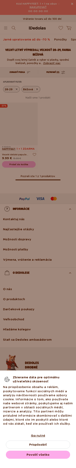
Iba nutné (38, 435)
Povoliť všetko (38, 454)
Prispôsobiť (38, 444)
